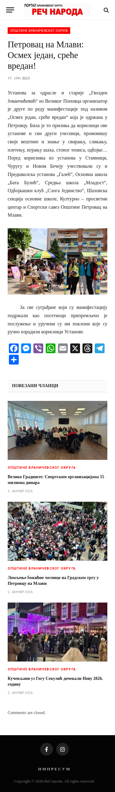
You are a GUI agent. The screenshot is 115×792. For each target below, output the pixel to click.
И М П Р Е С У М (54, 769)
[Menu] (10, 10)
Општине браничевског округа (39, 30)
